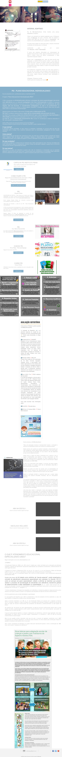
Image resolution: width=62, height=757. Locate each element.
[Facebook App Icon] (53, 751)
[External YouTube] (47, 181)
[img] (31, 14)
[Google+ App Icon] (58, 751)
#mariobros (53, 39)
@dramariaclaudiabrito (18, 230)
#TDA (36, 49)
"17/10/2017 (7, 562)
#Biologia (34, 37)
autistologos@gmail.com (31, 751)
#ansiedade (42, 49)
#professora (38, 59)
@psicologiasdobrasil (19, 214)
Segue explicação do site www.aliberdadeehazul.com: (17, 559)
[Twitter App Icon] (56, 751)
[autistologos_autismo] (10, 1)
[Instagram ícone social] (10, 5)
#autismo (32, 49)
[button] (19, 169)
